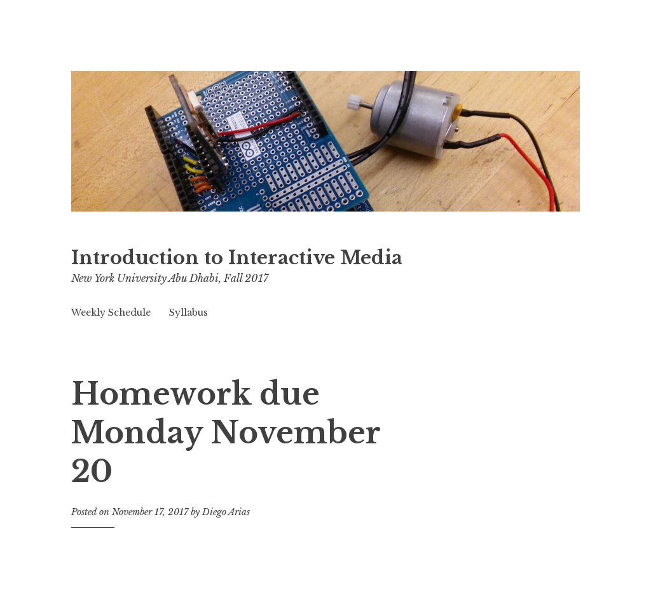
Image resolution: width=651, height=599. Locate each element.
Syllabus (188, 312)
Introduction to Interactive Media (236, 257)
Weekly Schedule (111, 312)
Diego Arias (226, 512)
